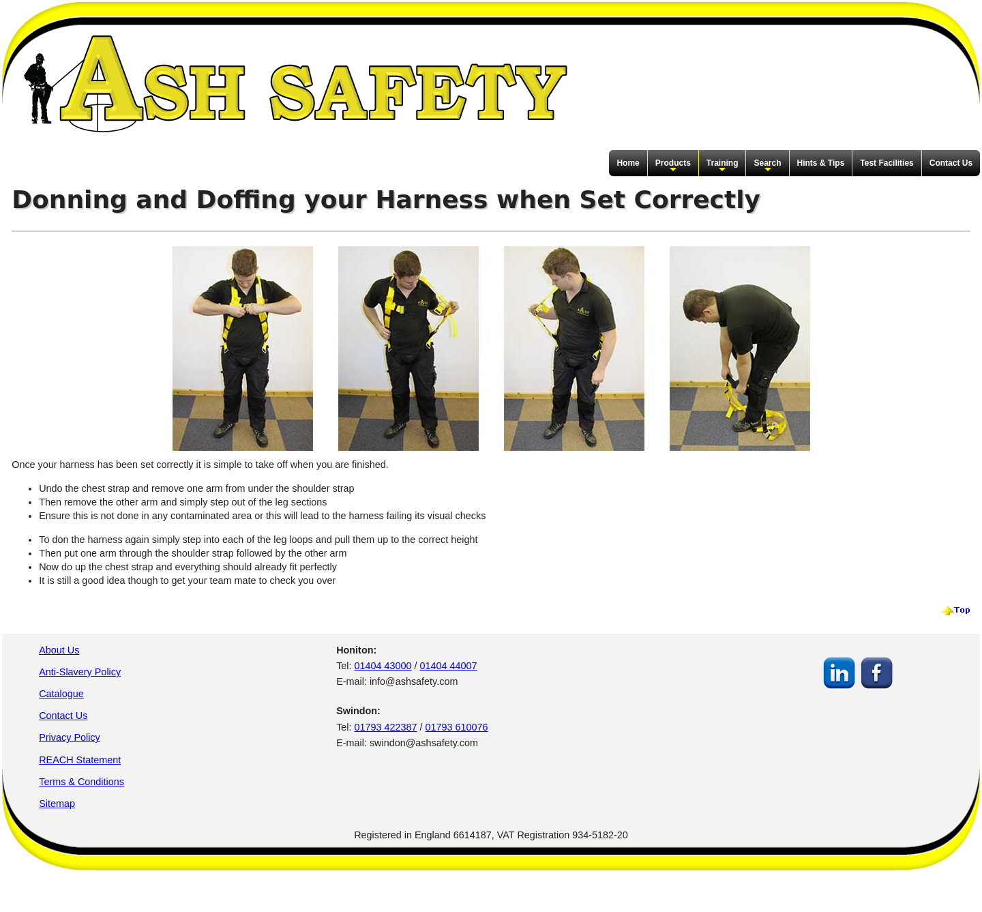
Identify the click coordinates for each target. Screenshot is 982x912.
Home (627, 163)
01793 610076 (457, 727)
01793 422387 (386, 727)
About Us (59, 650)
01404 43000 (383, 665)
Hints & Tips (821, 163)
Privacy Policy (69, 737)
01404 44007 (448, 665)
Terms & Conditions (81, 781)
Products (673, 166)
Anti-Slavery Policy (80, 671)
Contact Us (950, 163)
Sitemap (57, 803)
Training (722, 166)
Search (767, 166)
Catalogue (61, 693)
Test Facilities (886, 163)
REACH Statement (80, 759)
